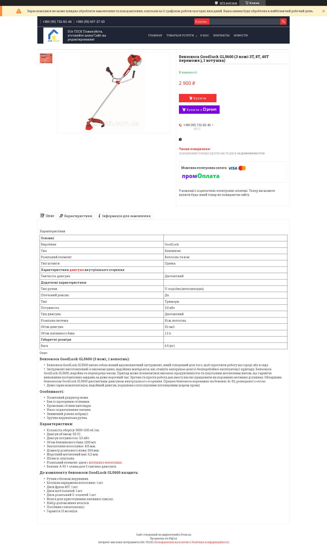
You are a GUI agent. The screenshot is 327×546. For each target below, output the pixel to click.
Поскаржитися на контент (172, 542)
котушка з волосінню (105, 462)
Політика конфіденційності (210, 542)
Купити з (201, 109)
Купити (199, 98)
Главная (155, 35)
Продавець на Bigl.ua (163, 538)
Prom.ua (186, 534)
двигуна (76, 270)
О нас (204, 35)
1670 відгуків (228, 3)
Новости (241, 35)
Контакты (221, 35)
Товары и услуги (180, 35)
